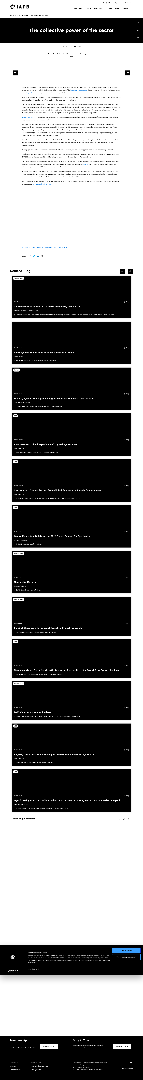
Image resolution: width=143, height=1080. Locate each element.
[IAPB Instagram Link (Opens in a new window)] (112, 3)
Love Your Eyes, (30, 248)
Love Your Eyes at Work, (44, 248)
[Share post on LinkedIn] (39, 256)
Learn (85, 8)
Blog (18, 16)
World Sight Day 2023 (61, 248)
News (124, 8)
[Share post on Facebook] (31, 256)
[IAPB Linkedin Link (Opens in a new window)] (109, 3)
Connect (106, 8)
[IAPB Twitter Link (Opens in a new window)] (104, 3)
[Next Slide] (127, 73)
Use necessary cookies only (126, 1062)
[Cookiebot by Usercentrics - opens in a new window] (13, 1076)
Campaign (75, 8)
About (116, 8)
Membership (128, 3)
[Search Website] (131, 9)
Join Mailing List (122, 1047)
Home (12, 16)
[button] (118, 3)
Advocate (95, 8)
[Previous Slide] (15, 73)
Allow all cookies (126, 1055)
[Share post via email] (43, 256)
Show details (32, 1074)
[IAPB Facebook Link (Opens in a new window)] (106, 3)
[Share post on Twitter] (35, 256)
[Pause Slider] (123, 819)
